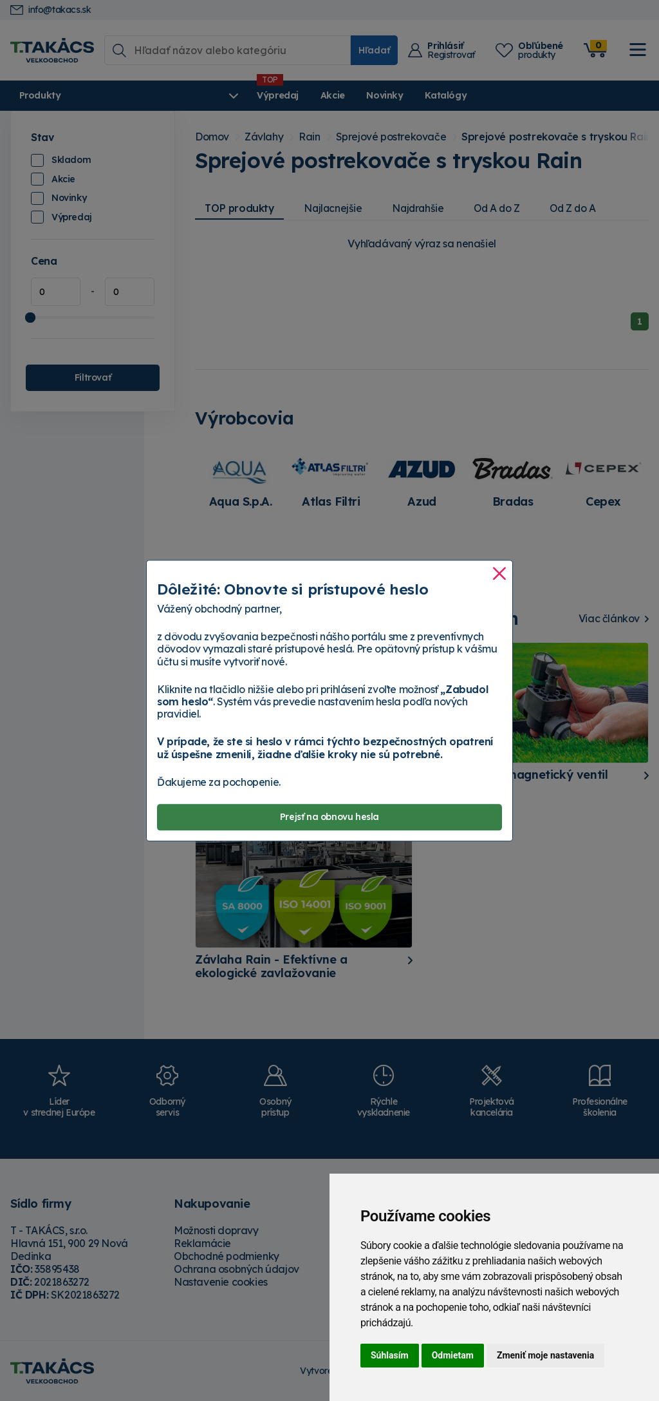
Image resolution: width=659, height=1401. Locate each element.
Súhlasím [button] (390, 1355)
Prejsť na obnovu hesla (329, 817)
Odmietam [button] (453, 1355)
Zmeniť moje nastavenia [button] (545, 1355)
